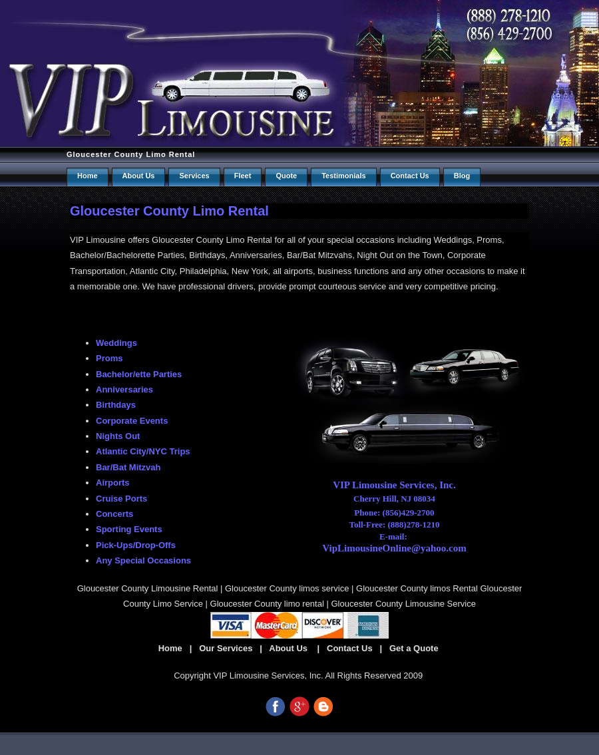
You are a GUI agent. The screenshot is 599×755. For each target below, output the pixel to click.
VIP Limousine (98, 240)
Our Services (226, 648)
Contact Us (349, 648)
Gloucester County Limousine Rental (147, 588)
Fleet (243, 176)
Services (194, 176)
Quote (286, 176)
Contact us (410, 176)
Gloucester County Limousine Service (403, 604)
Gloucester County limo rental (267, 604)
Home (87, 176)
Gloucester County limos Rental (417, 588)
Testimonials (343, 176)
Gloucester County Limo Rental (131, 154)
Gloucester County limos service (287, 588)
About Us (138, 176)
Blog (462, 176)
